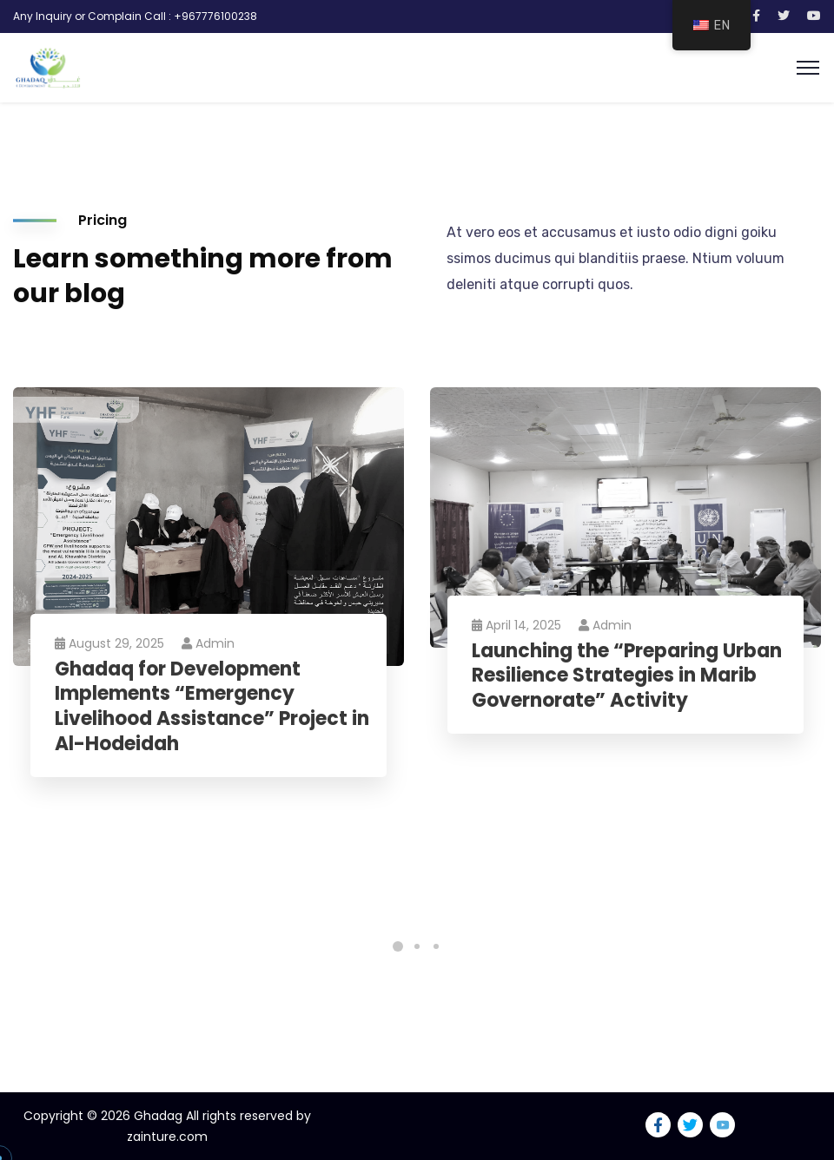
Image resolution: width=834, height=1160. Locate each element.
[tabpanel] (208, 599)
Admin (209, 643)
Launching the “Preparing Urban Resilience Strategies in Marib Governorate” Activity (628, 676)
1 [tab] (398, 946)
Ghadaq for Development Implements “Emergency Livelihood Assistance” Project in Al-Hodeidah (202, 706)
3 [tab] (436, 946)
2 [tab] (417, 946)
